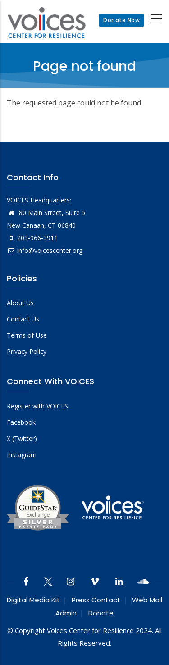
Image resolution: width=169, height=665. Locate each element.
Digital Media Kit (33, 600)
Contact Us (23, 319)
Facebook (21, 422)
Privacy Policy (26, 351)
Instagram (22, 454)
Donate (101, 613)
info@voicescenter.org (44, 250)
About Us (20, 302)
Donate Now (121, 20)
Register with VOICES (37, 406)
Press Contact (96, 600)
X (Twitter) (22, 438)
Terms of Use (27, 335)
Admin (66, 613)
